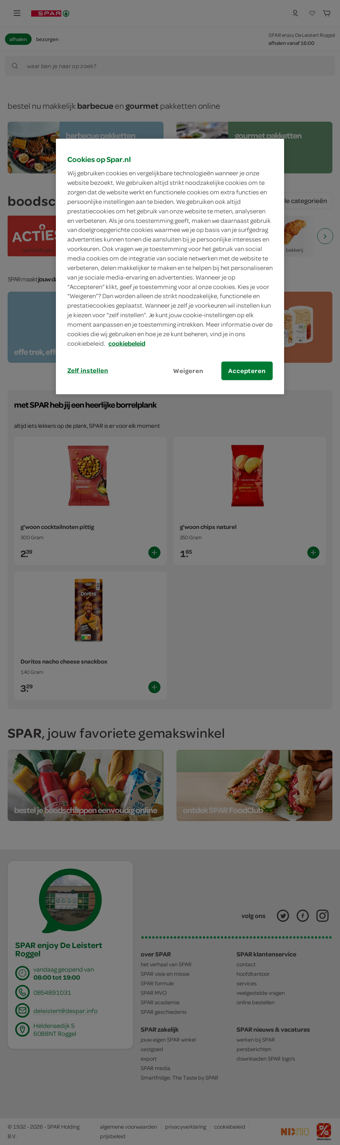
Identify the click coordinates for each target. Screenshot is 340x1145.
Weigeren (188, 370)
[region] (170, 266)
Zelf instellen (87, 370)
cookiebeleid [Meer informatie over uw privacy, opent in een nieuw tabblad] (126, 343)
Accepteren (246, 370)
